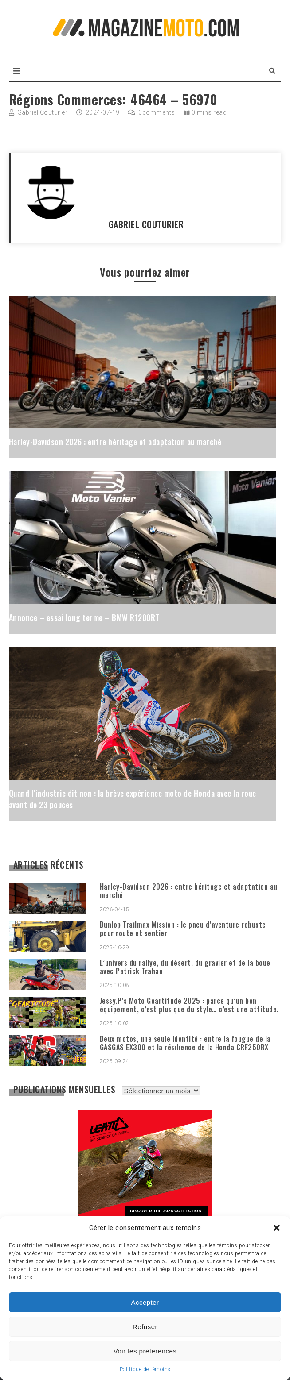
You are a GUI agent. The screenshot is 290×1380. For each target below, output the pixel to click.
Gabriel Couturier (42, 112)
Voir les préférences (145, 1351)
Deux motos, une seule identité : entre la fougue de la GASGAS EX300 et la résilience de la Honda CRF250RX (185, 1042)
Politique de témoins (145, 1369)
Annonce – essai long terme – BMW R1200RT (84, 617)
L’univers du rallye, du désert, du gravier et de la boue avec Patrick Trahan (185, 966)
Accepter (145, 1302)
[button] (276, 1227)
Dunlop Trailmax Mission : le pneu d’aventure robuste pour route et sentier (183, 928)
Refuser (145, 1326)
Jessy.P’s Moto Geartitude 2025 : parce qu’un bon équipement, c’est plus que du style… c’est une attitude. (189, 1004)
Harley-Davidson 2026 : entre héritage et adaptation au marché (115, 441)
